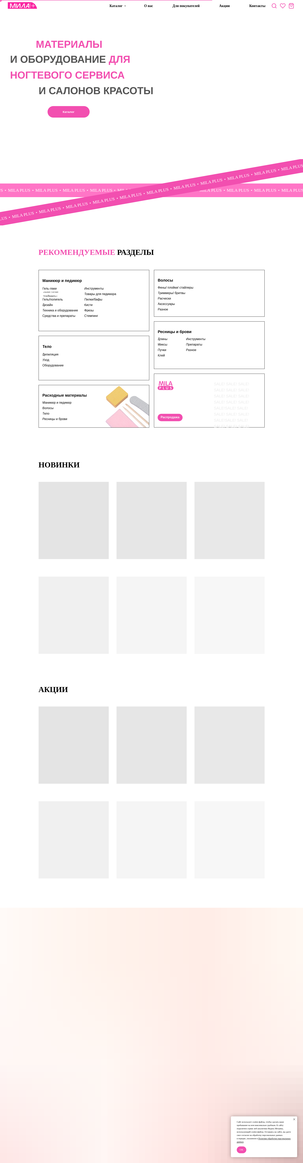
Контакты (257, 6)
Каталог (116, 6)
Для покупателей (186, 6)
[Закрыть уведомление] (294, 1119)
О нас (148, 6)
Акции (224, 6)
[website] (274, 6)
